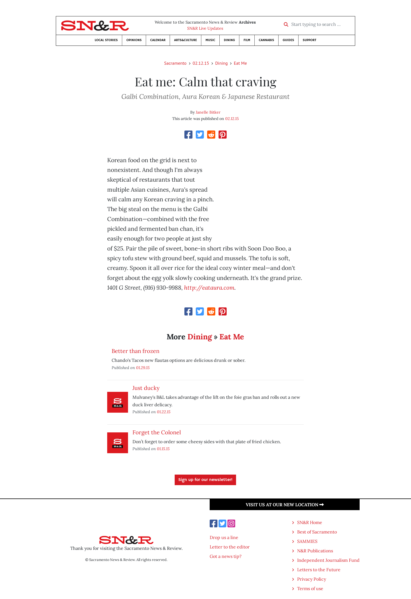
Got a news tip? (226, 556)
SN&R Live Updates (205, 28)
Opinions (134, 40)
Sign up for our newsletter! (205, 480)
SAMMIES (307, 541)
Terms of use (310, 588)
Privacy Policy (311, 579)
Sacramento (175, 63)
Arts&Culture (185, 40)
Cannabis (266, 40)
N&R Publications (315, 550)
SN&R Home (309, 522)
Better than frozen (135, 350)
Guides (288, 40)
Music (210, 40)
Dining (229, 40)
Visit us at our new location (285, 504)
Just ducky (146, 387)
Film (247, 40)
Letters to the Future (318, 569)
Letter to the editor (230, 547)
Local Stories (106, 40)
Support (309, 40)
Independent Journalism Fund (328, 560)
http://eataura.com (209, 287)
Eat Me (240, 63)
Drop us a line (224, 537)
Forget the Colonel (156, 432)
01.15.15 (163, 448)
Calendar (158, 40)
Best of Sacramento (317, 532)
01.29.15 (143, 367)
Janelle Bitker (208, 112)
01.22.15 (164, 411)
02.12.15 (201, 63)
